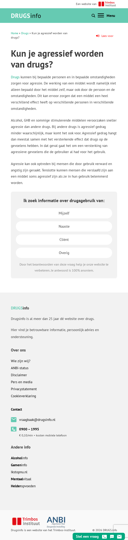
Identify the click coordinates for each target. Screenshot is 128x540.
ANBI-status (19, 368)
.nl (19, 472)
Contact (16, 409)
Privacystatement (24, 389)
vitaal (21, 479)
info (19, 458)
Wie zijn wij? (20, 361)
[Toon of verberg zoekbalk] (93, 15)
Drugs (25, 33)
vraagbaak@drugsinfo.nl (37, 419)
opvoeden (23, 486)
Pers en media (21, 382)
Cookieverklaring (23, 396)
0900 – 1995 (29, 429)
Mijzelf (64, 213)
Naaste (64, 226)
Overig (64, 252)
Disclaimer (19, 375)
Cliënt (64, 239)
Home (14, 33)
